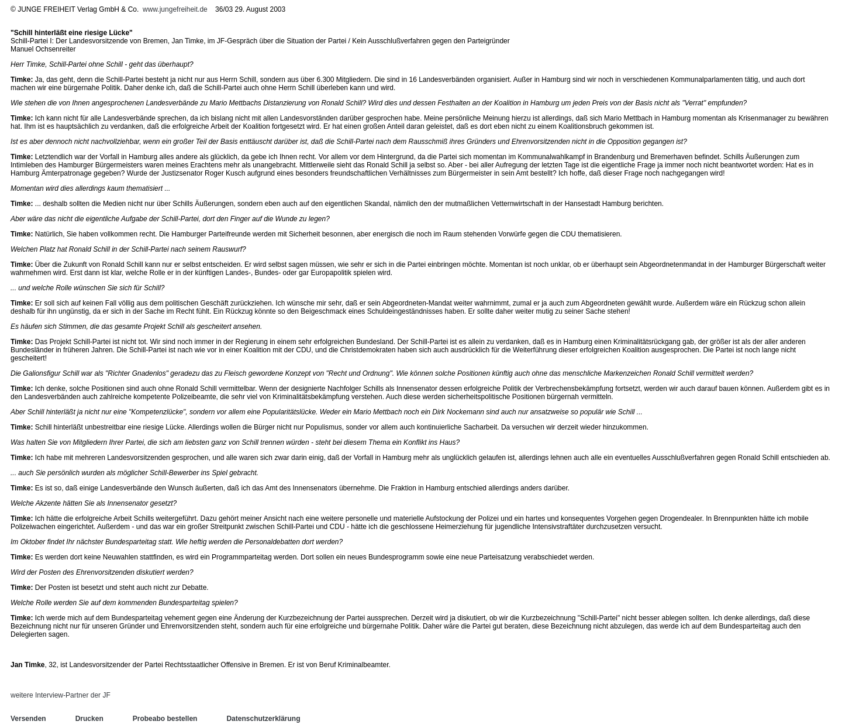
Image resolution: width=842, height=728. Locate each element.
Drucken (89, 719)
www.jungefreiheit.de (175, 9)
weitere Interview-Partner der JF (61, 695)
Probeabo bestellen (165, 719)
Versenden (28, 719)
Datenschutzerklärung (263, 719)
